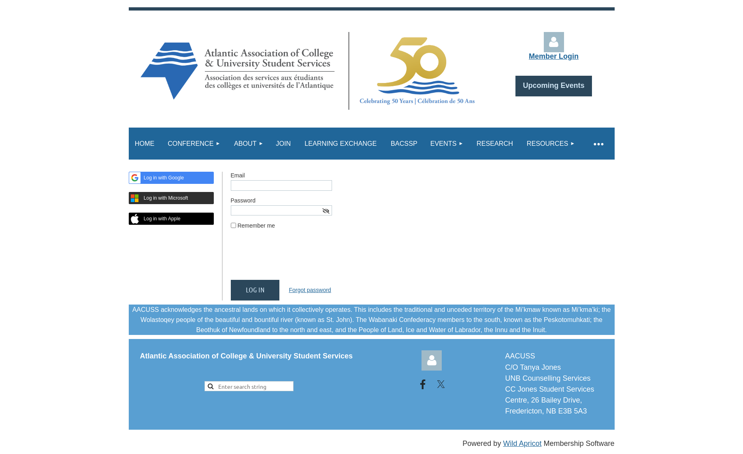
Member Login (554, 56)
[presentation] (292, 258)
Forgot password (310, 290)
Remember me (256, 225)
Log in (554, 42)
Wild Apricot (522, 443)
